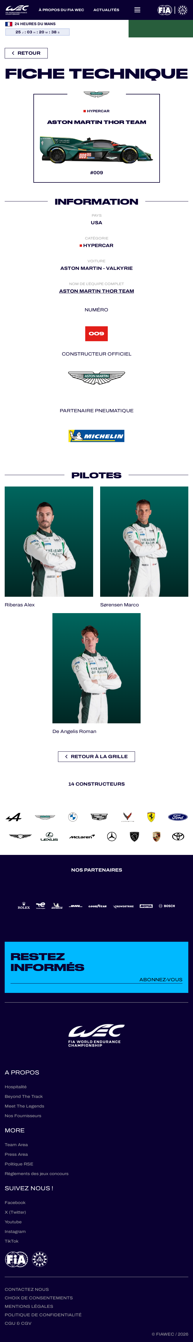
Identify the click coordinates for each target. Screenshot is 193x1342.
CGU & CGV (18, 1323)
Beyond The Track (24, 1096)
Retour (26, 53)
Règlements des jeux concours (37, 1174)
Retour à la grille (96, 756)
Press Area (16, 1154)
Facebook (15, 1203)
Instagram (15, 1232)
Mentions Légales (29, 1306)
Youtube (13, 1222)
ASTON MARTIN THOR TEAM (96, 291)
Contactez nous (27, 1289)
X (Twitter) (15, 1212)
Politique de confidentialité (43, 1315)
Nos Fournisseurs (23, 1116)
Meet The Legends (24, 1106)
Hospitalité (16, 1087)
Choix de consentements (39, 1298)
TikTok (11, 1241)
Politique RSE (19, 1164)
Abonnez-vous (160, 979)
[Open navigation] (137, 9)
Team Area (16, 1145)
